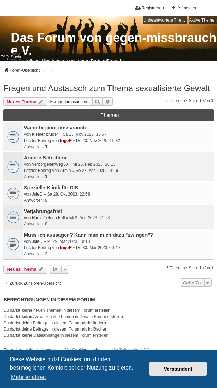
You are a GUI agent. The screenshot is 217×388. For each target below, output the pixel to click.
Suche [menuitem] (17, 57)
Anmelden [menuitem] (183, 7)
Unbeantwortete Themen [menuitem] (165, 20)
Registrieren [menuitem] (149, 7)
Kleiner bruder (45, 134)
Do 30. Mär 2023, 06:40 (98, 247)
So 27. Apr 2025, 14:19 (97, 170)
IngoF (66, 140)
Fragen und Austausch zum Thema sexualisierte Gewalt (106, 88)
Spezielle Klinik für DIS (51, 187)
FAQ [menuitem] (4, 57)
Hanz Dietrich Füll (48, 217)
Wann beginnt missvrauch (55, 127)
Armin (65, 170)
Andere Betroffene (46, 157)
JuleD (37, 194)
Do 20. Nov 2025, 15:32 (98, 140)
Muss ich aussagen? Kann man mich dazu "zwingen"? (88, 235)
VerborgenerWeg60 (50, 164)
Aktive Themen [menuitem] (203, 20)
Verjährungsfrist (43, 211)
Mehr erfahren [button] (28, 377)
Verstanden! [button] (178, 369)
